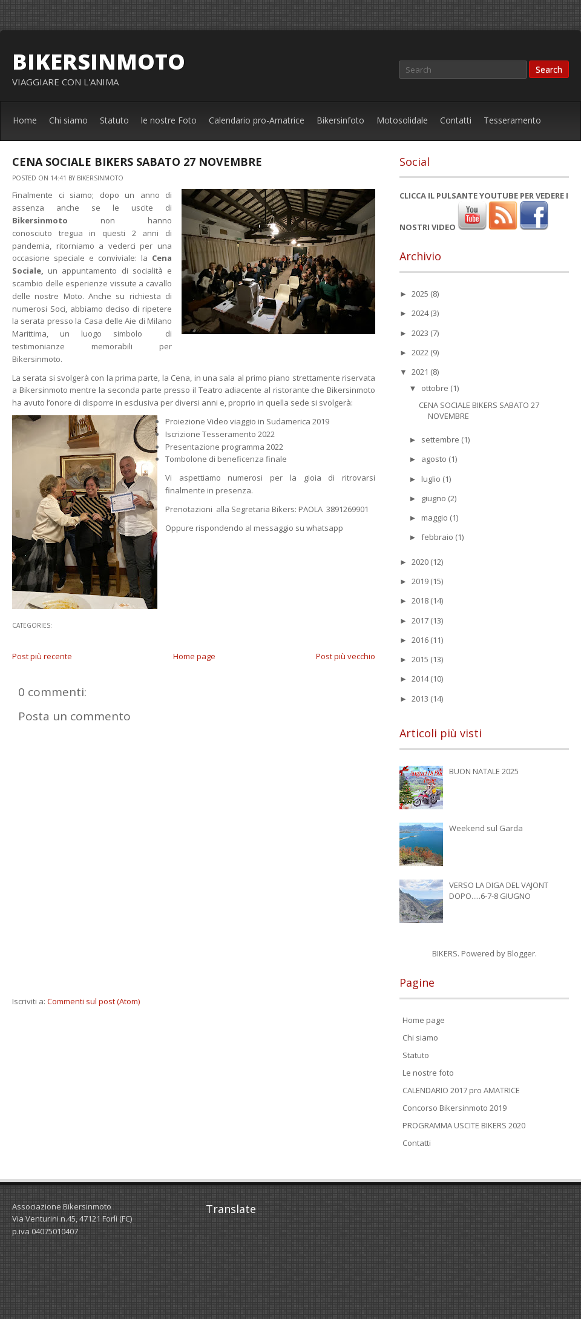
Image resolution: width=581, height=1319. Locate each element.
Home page (194, 656)
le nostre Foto (169, 120)
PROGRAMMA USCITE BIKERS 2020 (463, 1125)
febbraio (438, 536)
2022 (421, 352)
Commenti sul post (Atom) (93, 1001)
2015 (421, 659)
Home (25, 120)
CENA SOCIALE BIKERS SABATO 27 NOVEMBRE (137, 161)
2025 (421, 293)
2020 (421, 561)
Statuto (114, 120)
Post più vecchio (345, 656)
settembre (441, 439)
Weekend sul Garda (486, 828)
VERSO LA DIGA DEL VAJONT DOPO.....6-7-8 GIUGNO (498, 890)
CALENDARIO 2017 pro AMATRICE (461, 1090)
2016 (421, 639)
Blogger (521, 953)
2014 (421, 678)
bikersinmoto (98, 61)
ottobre (435, 388)
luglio (431, 478)
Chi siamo (68, 120)
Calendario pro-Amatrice (256, 120)
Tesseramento (512, 120)
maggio (435, 517)
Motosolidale (402, 120)
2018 (421, 600)
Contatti (455, 120)
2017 (421, 620)
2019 (421, 581)
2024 (421, 313)
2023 (421, 332)
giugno (434, 498)
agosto (434, 458)
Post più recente (42, 656)
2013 (421, 698)
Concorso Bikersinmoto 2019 (454, 1107)
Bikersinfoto (340, 120)
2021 (421, 371)
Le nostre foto (428, 1072)
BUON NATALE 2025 (484, 771)
